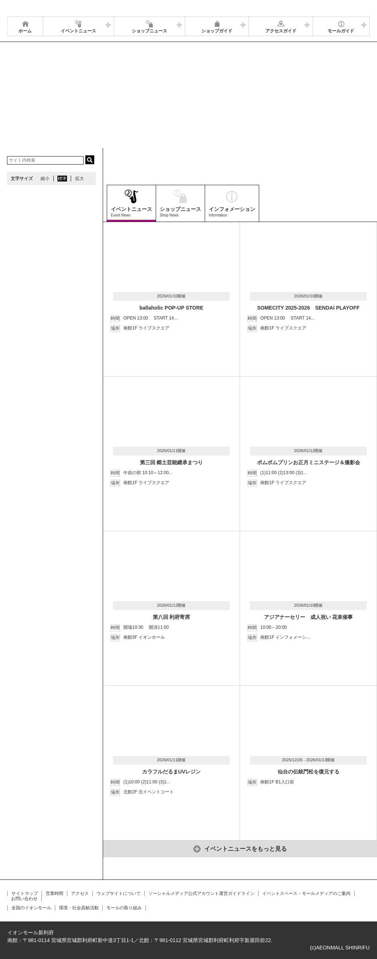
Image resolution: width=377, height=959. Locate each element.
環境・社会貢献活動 (79, 907)
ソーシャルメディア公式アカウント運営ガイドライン (201, 893)
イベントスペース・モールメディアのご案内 (306, 893)
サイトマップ (24, 893)
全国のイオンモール (31, 907)
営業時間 (54, 893)
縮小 (44, 178)
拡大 (79, 178)
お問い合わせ (24, 898)
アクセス (80, 893)
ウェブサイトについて (118, 893)
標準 (62, 178)
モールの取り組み (124, 907)
